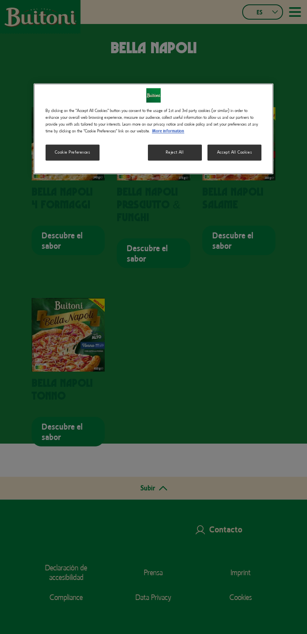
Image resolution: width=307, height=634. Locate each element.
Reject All (175, 152)
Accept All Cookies (234, 152)
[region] (153, 128)
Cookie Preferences (72, 152)
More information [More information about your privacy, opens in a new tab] (168, 131)
